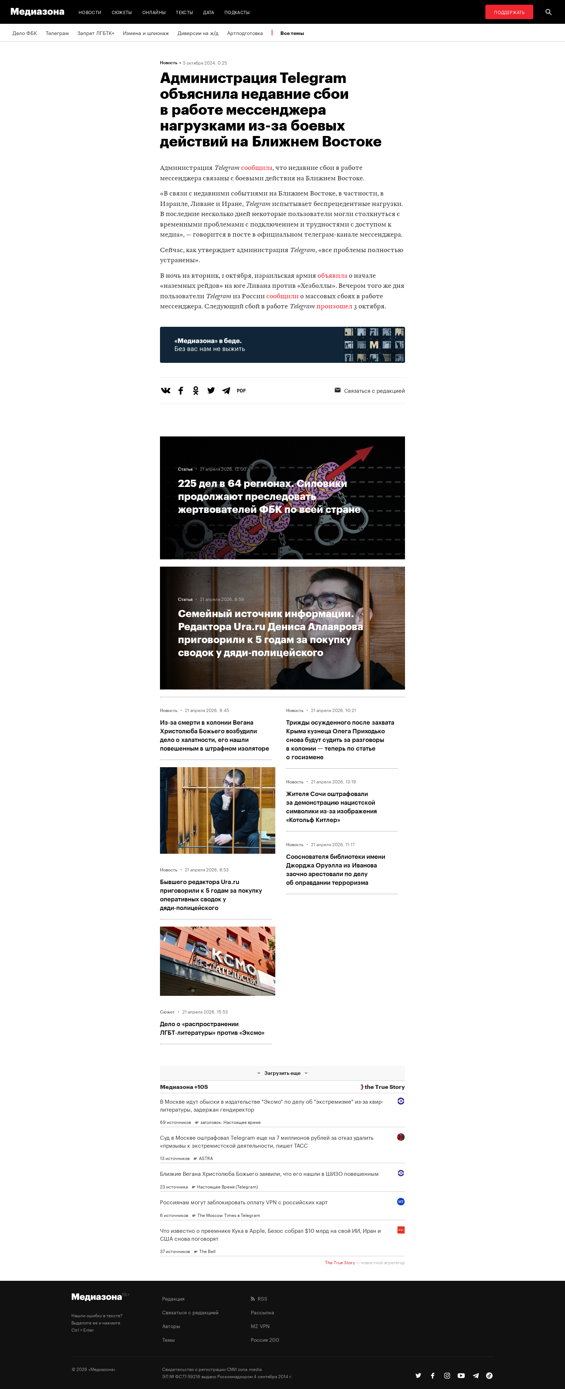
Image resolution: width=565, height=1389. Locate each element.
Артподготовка (245, 32)
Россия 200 (265, 1339)
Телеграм (57, 32)
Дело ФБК (25, 32)
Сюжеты (122, 11)
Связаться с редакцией (370, 390)
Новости (90, 11)
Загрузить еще (282, 1073)
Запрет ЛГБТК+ (95, 32)
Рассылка (262, 1312)
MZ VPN (260, 1325)
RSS (259, 1298)
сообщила (256, 168)
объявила (332, 276)
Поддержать (509, 11)
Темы (168, 1339)
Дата (208, 11)
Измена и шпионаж (146, 32)
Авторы (171, 1325)
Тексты (184, 11)
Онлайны (154, 11)
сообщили (282, 297)
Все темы (292, 33)
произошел (334, 307)
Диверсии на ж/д (198, 32)
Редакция (173, 1298)
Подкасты (237, 11)
